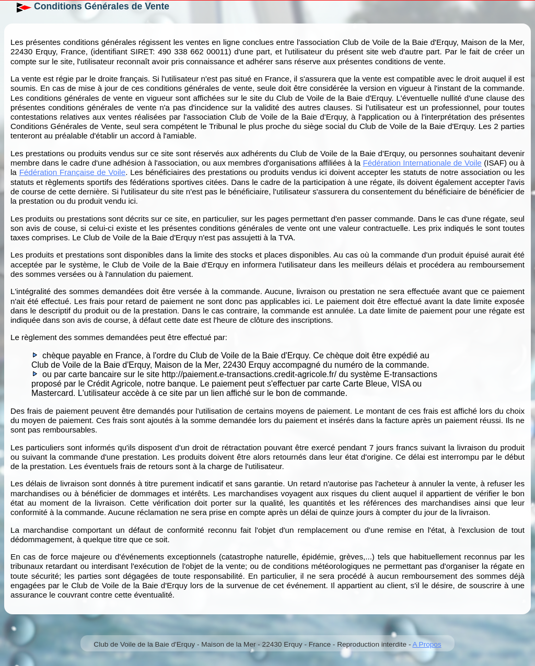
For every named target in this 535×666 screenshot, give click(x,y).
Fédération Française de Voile (72, 172)
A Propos (426, 644)
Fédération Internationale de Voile (422, 162)
